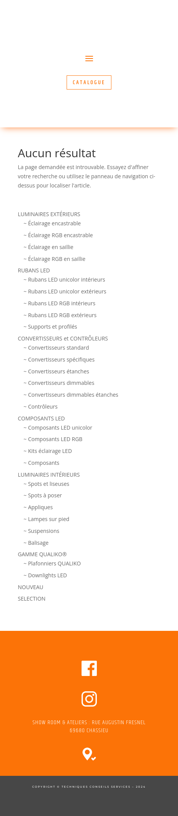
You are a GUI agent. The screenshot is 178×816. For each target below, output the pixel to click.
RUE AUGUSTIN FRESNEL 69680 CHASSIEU (107, 726)
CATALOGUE (89, 82)
